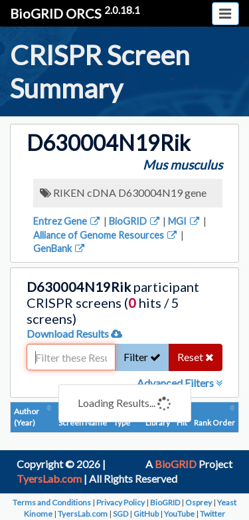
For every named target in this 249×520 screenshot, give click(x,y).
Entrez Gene (67, 221)
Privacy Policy (120, 502)
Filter (142, 356)
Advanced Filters (179, 382)
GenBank (59, 248)
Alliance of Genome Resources (106, 235)
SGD (120, 514)
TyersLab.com (49, 478)
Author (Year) (26, 417)
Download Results (74, 333)
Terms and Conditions (52, 502)
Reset (195, 356)
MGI (184, 221)
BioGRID (135, 221)
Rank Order (214, 423)
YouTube (179, 514)
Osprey (198, 502)
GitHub (146, 514)
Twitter (212, 514)
